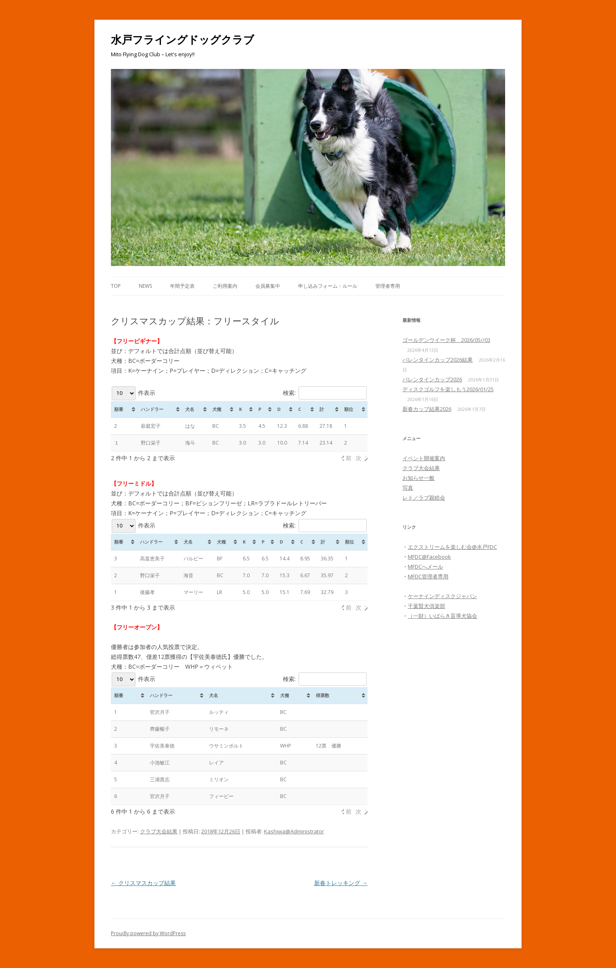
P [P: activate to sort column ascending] (259, 409)
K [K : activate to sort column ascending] (244, 542)
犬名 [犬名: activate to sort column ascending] (189, 409)
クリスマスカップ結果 (143, 883)
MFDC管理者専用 (428, 576)
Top (116, 285)
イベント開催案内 (423, 458)
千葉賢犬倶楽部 (426, 606)
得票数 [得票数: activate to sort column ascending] (322, 695)
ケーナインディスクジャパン (442, 596)
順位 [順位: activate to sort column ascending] (348, 409)
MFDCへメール (425, 566)
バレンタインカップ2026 (432, 379)
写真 (407, 487)
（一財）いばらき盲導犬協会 (442, 615)
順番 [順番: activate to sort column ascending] (118, 409)
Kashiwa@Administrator (294, 831)
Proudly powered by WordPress (148, 933)
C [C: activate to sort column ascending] (299, 409)
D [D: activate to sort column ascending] (278, 409)
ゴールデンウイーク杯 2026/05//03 (446, 340)
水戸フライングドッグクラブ (182, 39)
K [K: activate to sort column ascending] (240, 409)
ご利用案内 (225, 285)
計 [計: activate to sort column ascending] (321, 409)
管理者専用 (387, 285)
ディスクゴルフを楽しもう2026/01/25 (448, 389)
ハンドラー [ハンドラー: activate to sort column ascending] (152, 409)
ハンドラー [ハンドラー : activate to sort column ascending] (151, 542)
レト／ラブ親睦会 (423, 497)
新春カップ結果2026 (426, 409)
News (145, 285)
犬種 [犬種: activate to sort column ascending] (216, 409)
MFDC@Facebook (429, 556)
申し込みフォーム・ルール (327, 285)
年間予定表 (182, 285)
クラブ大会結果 (158, 831)
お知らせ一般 (418, 478)
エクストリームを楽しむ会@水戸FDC (452, 547)
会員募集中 (267, 285)
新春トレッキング (341, 883)
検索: (325, 393)
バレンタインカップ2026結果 (437, 359)
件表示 (133, 393)
